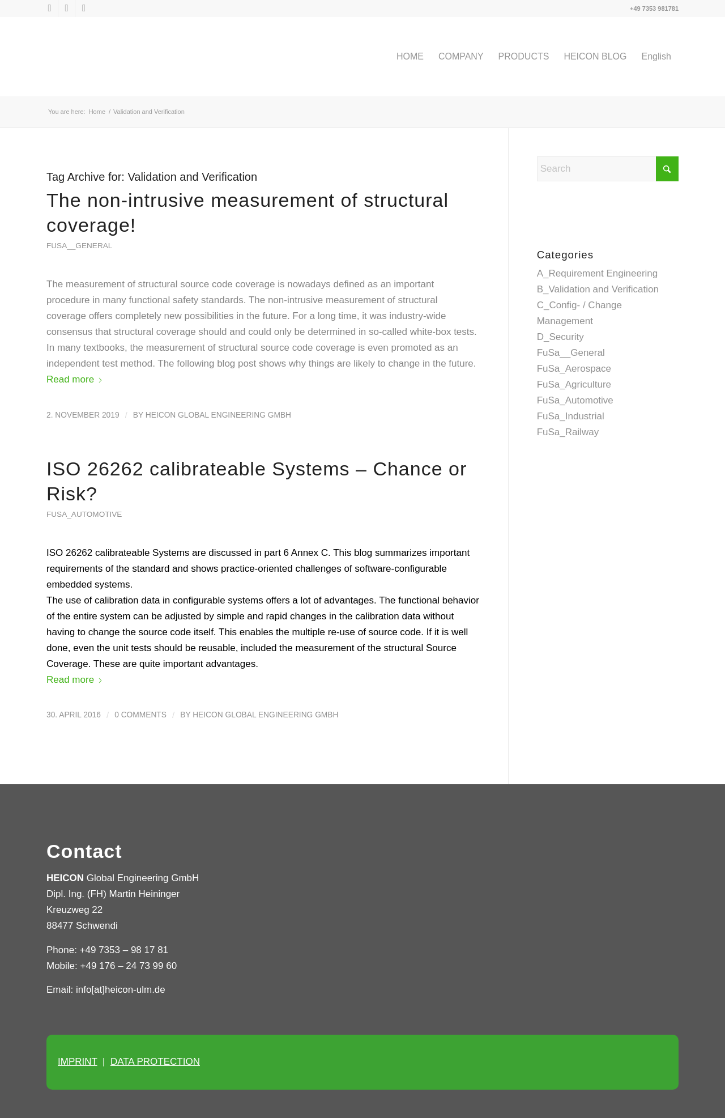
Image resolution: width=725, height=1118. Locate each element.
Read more (74, 379)
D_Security (560, 336)
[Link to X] (49, 8)
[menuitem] (410, 56)
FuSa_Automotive (84, 514)
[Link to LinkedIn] (66, 8)
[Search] (608, 168)
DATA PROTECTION (155, 1061)
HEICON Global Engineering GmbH (218, 415)
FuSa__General (79, 245)
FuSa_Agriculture (574, 384)
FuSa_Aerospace (574, 368)
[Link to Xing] (83, 8)
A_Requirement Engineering (597, 273)
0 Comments (140, 715)
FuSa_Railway (568, 432)
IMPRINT (77, 1061)
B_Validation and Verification (598, 289)
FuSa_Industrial (570, 416)
